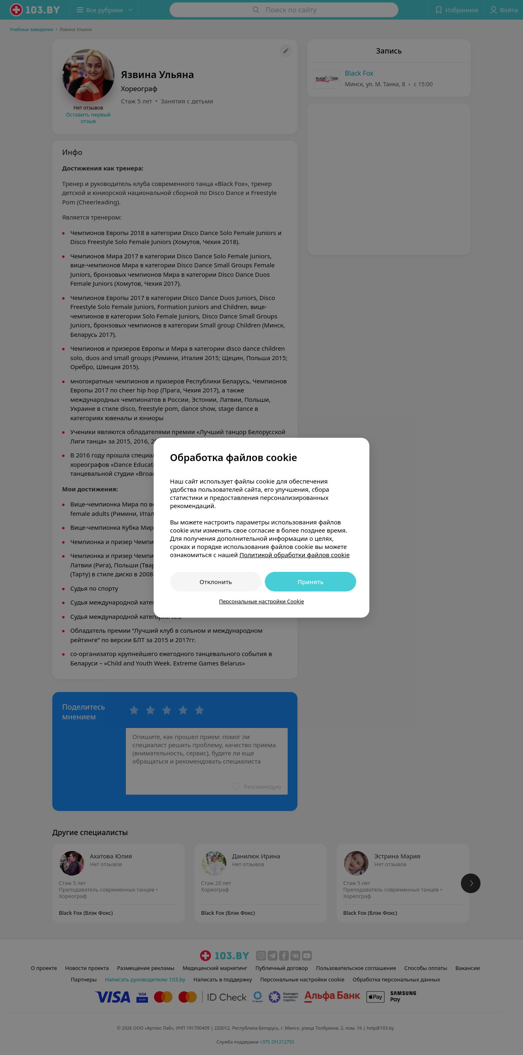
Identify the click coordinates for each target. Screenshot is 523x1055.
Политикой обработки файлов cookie (294, 555)
